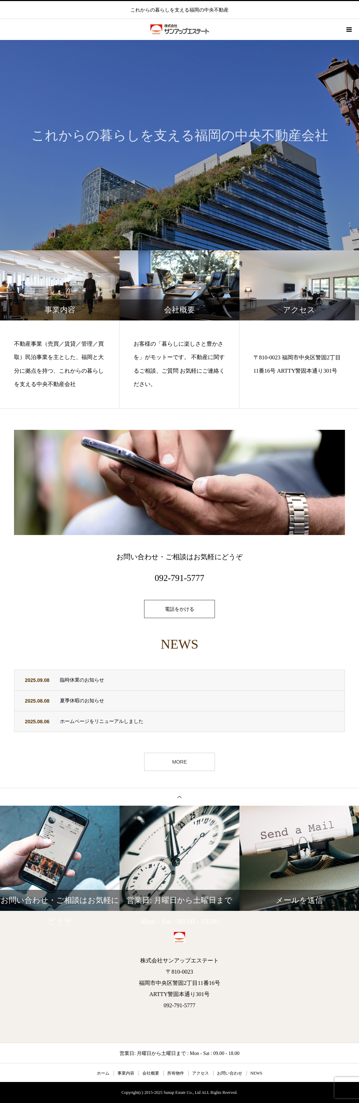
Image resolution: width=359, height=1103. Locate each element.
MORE (179, 762)
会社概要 (150, 1073)
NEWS (256, 1073)
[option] (179, 145)
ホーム (103, 1073)
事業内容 (125, 1073)
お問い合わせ (229, 1073)
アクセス (200, 1073)
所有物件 (175, 1073)
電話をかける (179, 609)
